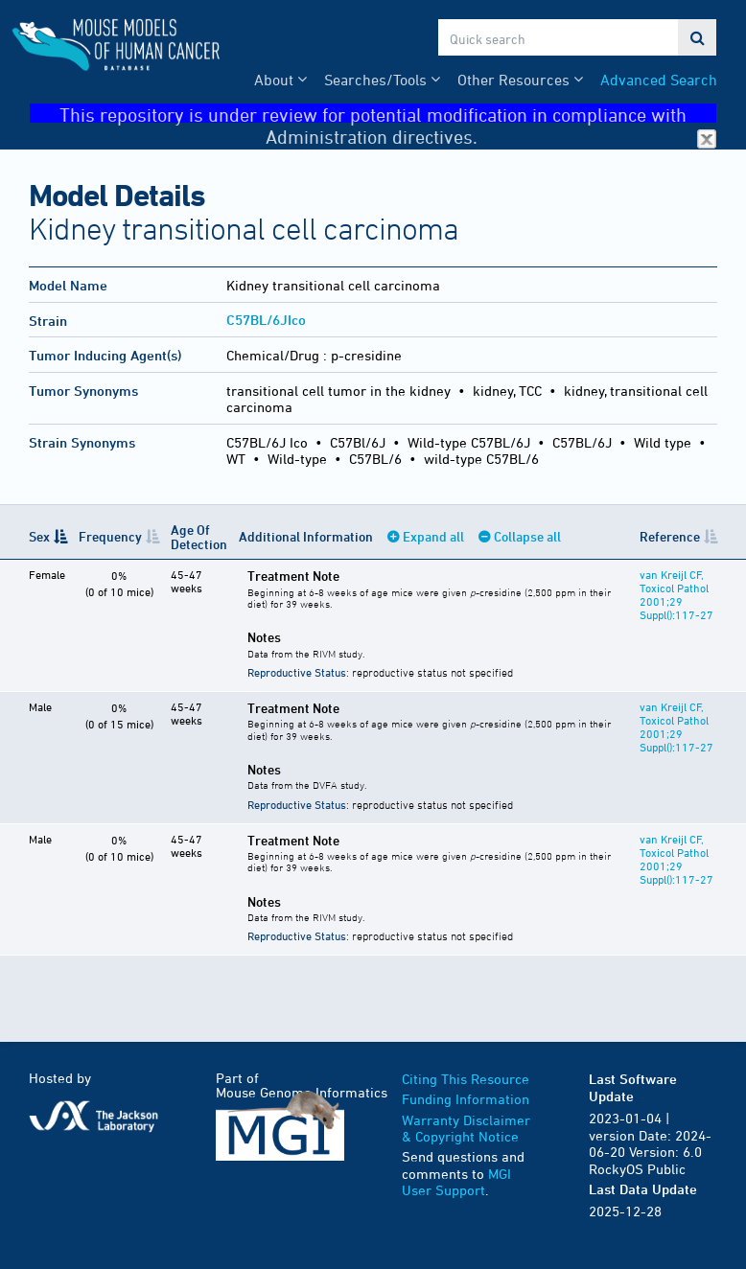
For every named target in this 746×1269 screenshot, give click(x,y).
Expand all (433, 536)
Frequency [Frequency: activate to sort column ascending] (110, 536)
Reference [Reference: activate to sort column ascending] (670, 536)
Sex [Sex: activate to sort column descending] (39, 536)
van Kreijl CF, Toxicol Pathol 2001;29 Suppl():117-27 (676, 594)
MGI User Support (456, 1182)
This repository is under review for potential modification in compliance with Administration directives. (387, 114)
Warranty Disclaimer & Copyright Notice (466, 1128)
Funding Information (465, 1099)
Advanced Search (658, 79)
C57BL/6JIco (266, 319)
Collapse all (527, 536)
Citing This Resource (465, 1079)
